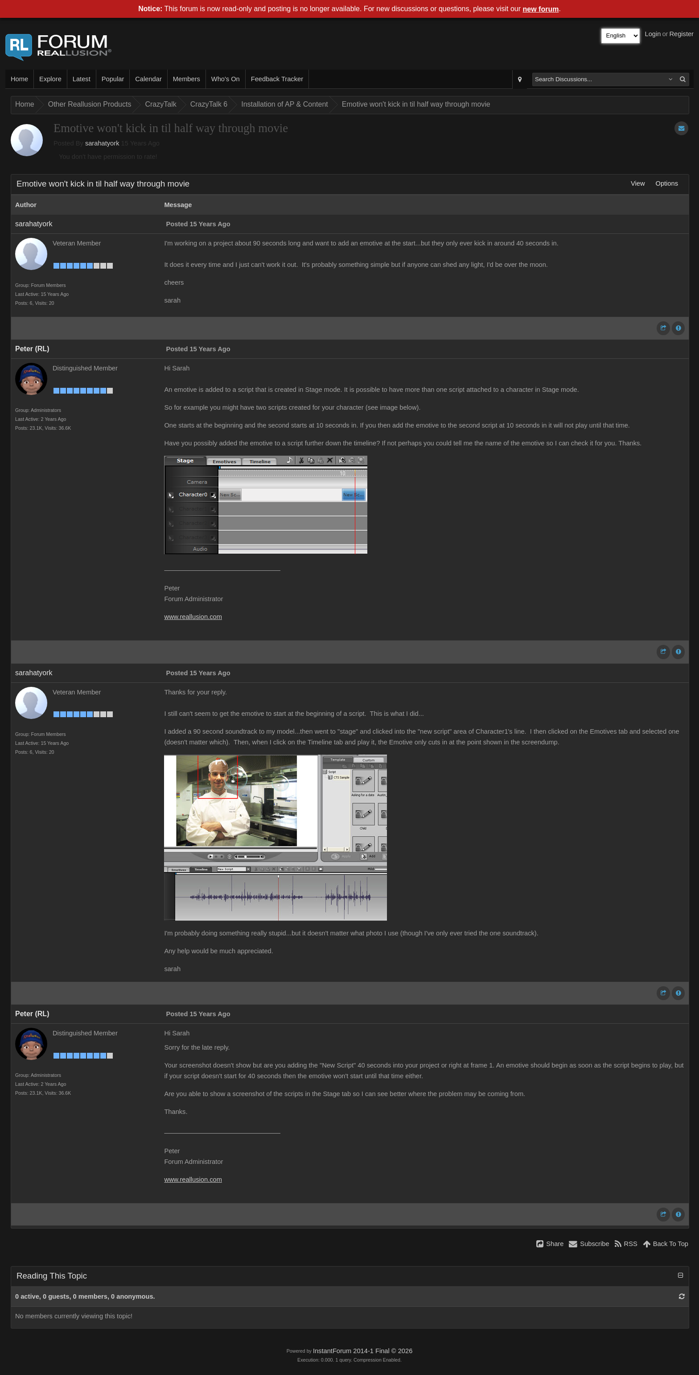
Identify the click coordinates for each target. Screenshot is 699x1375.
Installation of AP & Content (284, 104)
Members (187, 79)
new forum (541, 9)
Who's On (225, 79)
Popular (113, 79)
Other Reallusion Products (90, 104)
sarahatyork (102, 143)
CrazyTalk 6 (209, 104)
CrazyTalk (160, 104)
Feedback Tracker (277, 79)
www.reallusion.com (193, 616)
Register (681, 33)
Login (653, 33)
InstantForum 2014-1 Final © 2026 (362, 1350)
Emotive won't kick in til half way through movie (416, 104)
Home (19, 79)
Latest (81, 79)
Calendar (148, 79)
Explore (50, 79)
